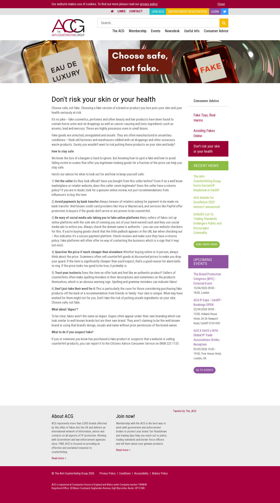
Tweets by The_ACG (184, 411)
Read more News (207, 244)
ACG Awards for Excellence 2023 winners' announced (207, 202)
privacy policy (149, 4)
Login (215, 11)
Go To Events (204, 370)
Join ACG (158, 11)
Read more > (59, 458)
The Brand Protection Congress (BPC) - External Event (207, 283)
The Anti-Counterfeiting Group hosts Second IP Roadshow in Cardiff (207, 183)
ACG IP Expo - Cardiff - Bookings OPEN (208, 311)
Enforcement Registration (187, 11)
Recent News (206, 166)
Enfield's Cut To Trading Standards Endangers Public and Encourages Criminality (207, 223)
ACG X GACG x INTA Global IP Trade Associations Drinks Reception (207, 344)
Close (221, 4)
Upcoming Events (203, 262)
